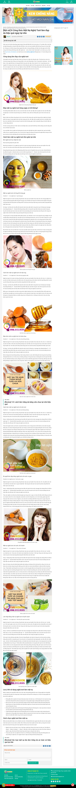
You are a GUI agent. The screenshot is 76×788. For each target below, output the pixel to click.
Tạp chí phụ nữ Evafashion (11, 51)
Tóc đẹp (48, 5)
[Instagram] (55, 781)
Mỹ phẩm (44, 5)
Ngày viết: (8, 745)
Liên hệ (16, 775)
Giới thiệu (6, 775)
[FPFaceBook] (51, 781)
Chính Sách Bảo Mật (19, 776)
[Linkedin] (44, 37)
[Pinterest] (42, 37)
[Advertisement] (63, 36)
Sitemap (16, 778)
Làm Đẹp (32, 5)
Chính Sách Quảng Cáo (8, 778)
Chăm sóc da (38, 5)
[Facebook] (37, 37)
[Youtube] (57, 781)
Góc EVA (28, 5)
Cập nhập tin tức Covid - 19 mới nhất (35, 780)
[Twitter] (40, 37)
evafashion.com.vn (39, 785)
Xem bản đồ (53, 772)
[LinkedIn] (53, 781)
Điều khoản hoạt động (8, 776)
